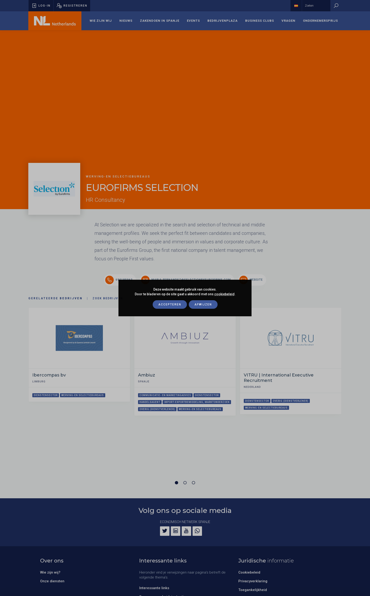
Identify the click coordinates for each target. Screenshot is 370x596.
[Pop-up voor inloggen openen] (41, 5)
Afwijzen (203, 304)
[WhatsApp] (197, 531)
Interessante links (154, 588)
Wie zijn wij (101, 20)
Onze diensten (52, 581)
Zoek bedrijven (107, 298)
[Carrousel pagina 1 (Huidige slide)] (176, 482)
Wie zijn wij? (50, 572)
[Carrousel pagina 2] (185, 482)
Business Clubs (259, 20)
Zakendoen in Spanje (159, 20)
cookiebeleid (224, 294)
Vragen (288, 20)
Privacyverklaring (252, 581)
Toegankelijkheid (252, 590)
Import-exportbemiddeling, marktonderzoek (197, 402)
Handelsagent (149, 402)
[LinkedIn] (175, 531)
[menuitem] (101, 20)
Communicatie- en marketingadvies (165, 395)
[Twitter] (164, 531)
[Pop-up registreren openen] (72, 5)
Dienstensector (46, 395)
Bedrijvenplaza (222, 20)
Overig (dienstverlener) (157, 409)
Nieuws (125, 20)
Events (193, 20)
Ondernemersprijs (320, 20)
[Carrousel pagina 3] (193, 482)
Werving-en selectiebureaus (82, 395)
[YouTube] (186, 531)
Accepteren (169, 304)
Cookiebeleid (249, 572)
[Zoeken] (336, 5)
